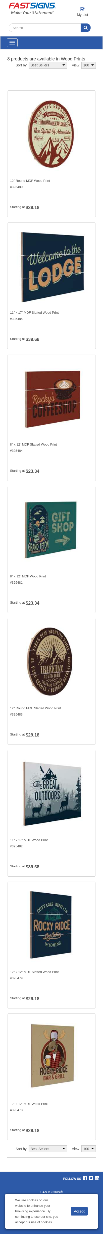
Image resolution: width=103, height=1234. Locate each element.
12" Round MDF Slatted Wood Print (35, 708)
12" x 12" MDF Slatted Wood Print (34, 972)
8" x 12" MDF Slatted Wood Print (33, 444)
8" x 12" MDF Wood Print (28, 576)
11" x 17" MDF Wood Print (29, 840)
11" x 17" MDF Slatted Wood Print (34, 312)
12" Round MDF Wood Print (30, 181)
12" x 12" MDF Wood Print (29, 1104)
